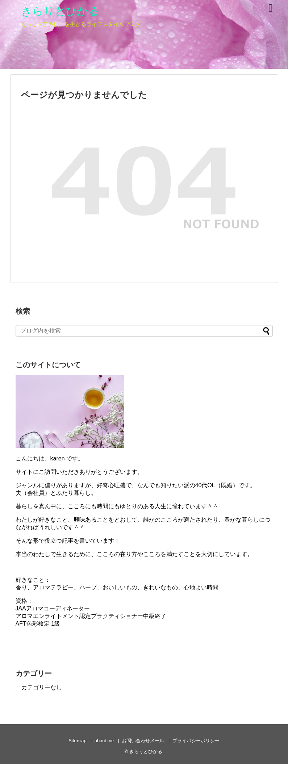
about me (104, 740)
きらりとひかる (60, 11)
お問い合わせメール (143, 740)
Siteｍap (77, 740)
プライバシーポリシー (196, 740)
